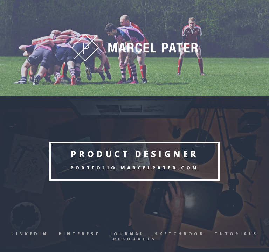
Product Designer (135, 154)
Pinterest (79, 233)
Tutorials (236, 233)
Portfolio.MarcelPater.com (134, 167)
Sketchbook (180, 233)
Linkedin (29, 233)
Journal (127, 233)
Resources (134, 238)
